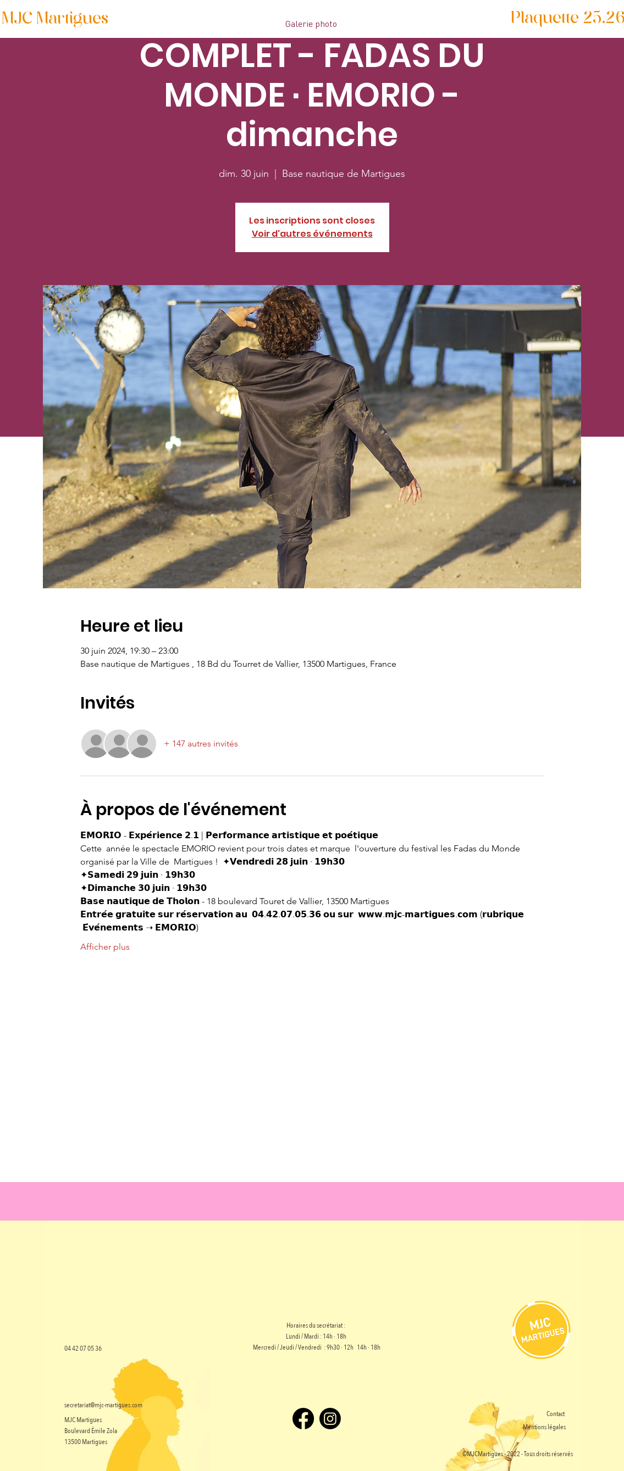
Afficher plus (105, 946)
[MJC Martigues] (55, 19)
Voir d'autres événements (312, 233)
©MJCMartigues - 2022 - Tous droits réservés (517, 1454)
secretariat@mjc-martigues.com (103, 1405)
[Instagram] (330, 1418)
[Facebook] (303, 1418)
